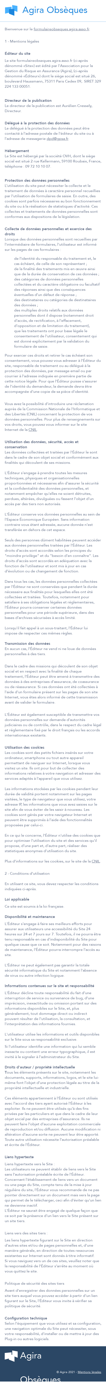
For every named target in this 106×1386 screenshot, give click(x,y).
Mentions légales (89, 1372)
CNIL (33, 429)
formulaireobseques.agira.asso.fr (61, 29)
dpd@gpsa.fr (57, 138)
